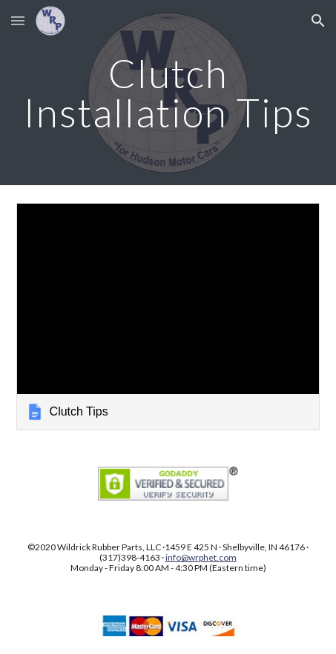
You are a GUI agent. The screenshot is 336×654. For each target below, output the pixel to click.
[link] (168, 316)
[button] (18, 20)
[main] (168, 93)
